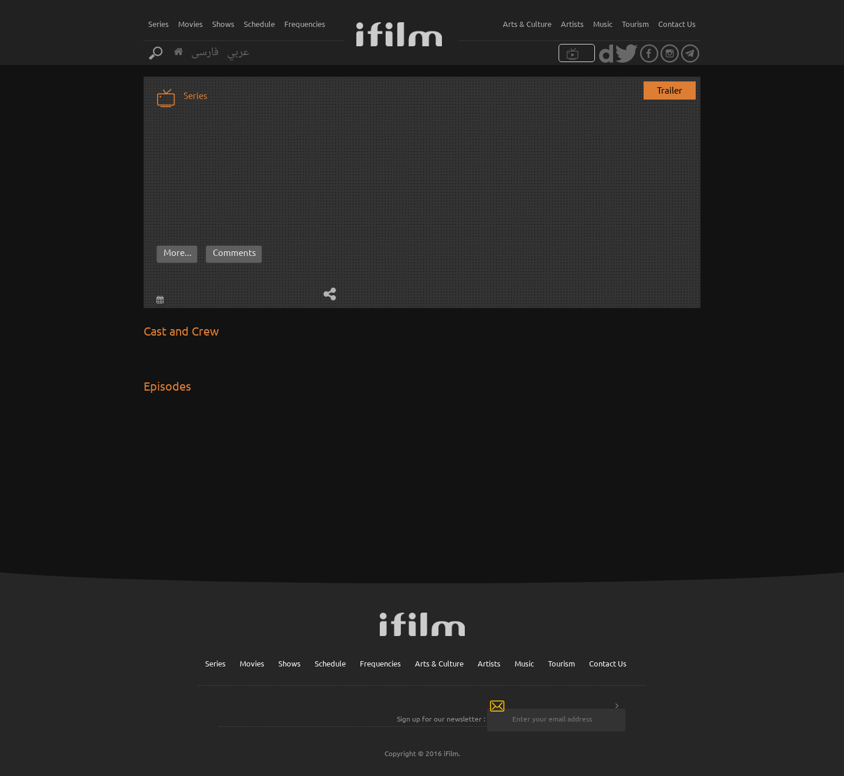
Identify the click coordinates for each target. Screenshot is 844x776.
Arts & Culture (527, 24)
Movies (190, 24)
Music (602, 24)
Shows (223, 24)
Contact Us (677, 24)
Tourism (635, 24)
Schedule (259, 24)
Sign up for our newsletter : (441, 718)
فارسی (205, 52)
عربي (238, 52)
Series (158, 24)
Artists (572, 24)
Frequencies (304, 24)
